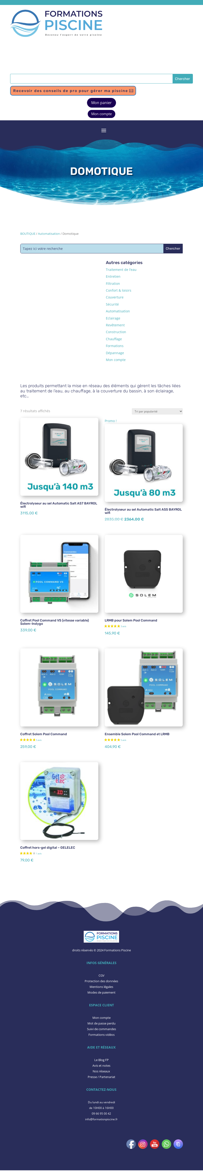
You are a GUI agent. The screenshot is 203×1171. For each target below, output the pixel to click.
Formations (115, 346)
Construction (116, 332)
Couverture (115, 298)
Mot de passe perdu (101, 1024)
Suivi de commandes (101, 1029)
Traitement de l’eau (121, 270)
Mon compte (101, 114)
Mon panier (101, 103)
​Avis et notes (101, 1066)
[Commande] (157, 412)
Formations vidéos (101, 1035)
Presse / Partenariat (101, 1077)
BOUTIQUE (27, 234)
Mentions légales (101, 987)
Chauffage (114, 339)
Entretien (113, 277)
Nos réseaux (101, 1072)
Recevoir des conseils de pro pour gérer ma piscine (73, 90)
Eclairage (113, 318)
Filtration (113, 284)
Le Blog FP (101, 1060)
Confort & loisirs (118, 291)
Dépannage (115, 353)
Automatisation (49, 234)
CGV (101, 976)
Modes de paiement (101, 993)
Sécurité (112, 304)
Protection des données (101, 982)
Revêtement (115, 325)
